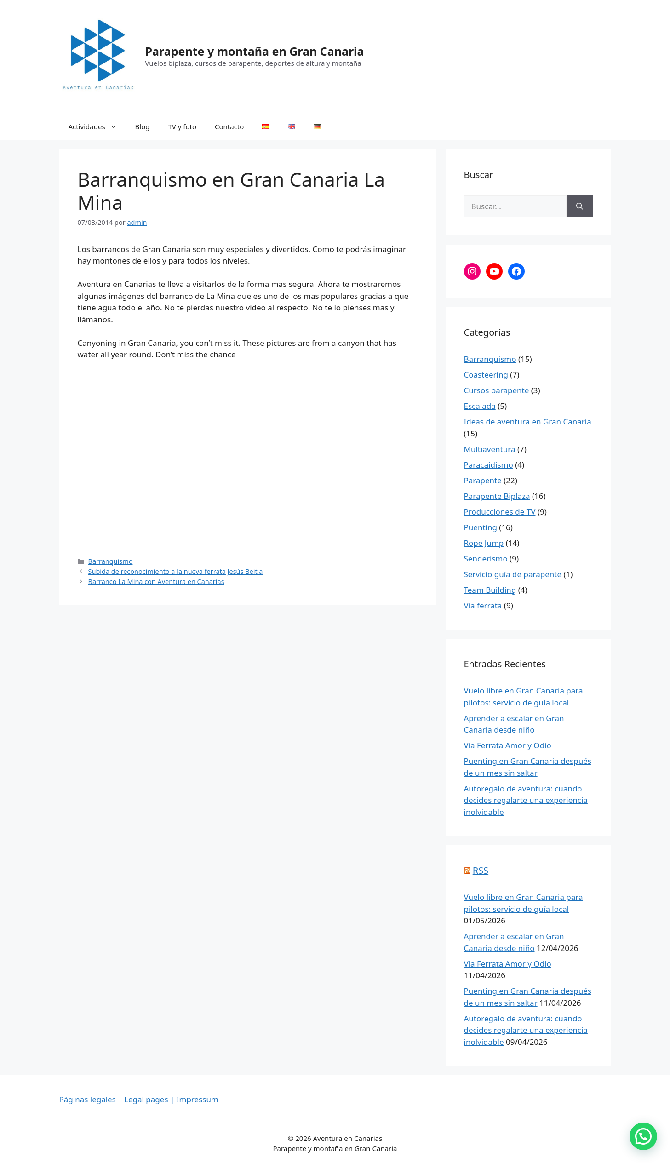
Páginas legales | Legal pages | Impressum (138, 1099)
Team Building (490, 589)
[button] (643, 1136)
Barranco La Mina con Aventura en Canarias (156, 581)
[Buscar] (580, 206)
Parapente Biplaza (497, 496)
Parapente (483, 480)
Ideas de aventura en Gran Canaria (527, 421)
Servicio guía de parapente (512, 574)
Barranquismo (110, 561)
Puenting (480, 527)
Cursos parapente (496, 390)
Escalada (480, 406)
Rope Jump (484, 543)
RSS (480, 870)
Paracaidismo (488, 464)
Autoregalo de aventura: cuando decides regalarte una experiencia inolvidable (526, 800)
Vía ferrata (483, 605)
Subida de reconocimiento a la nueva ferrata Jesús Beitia (175, 571)
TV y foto (182, 126)
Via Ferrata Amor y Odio (507, 745)
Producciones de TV (500, 511)
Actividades (97, 126)
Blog (142, 126)
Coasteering (486, 374)
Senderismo (486, 558)
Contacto (229, 126)
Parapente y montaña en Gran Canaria (254, 51)
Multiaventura (489, 449)
